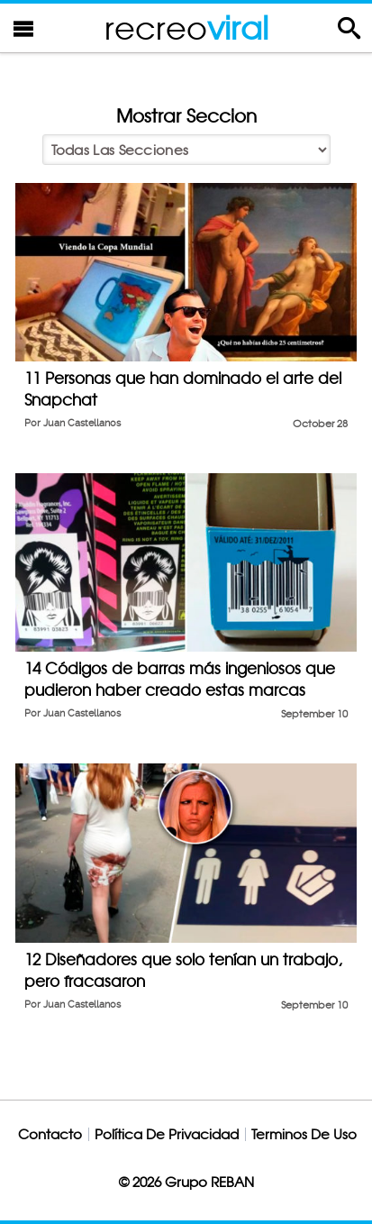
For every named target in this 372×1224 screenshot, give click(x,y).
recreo (186, 27)
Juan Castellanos (82, 423)
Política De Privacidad (167, 1134)
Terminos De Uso (304, 1134)
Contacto (50, 1134)
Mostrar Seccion (186, 116)
